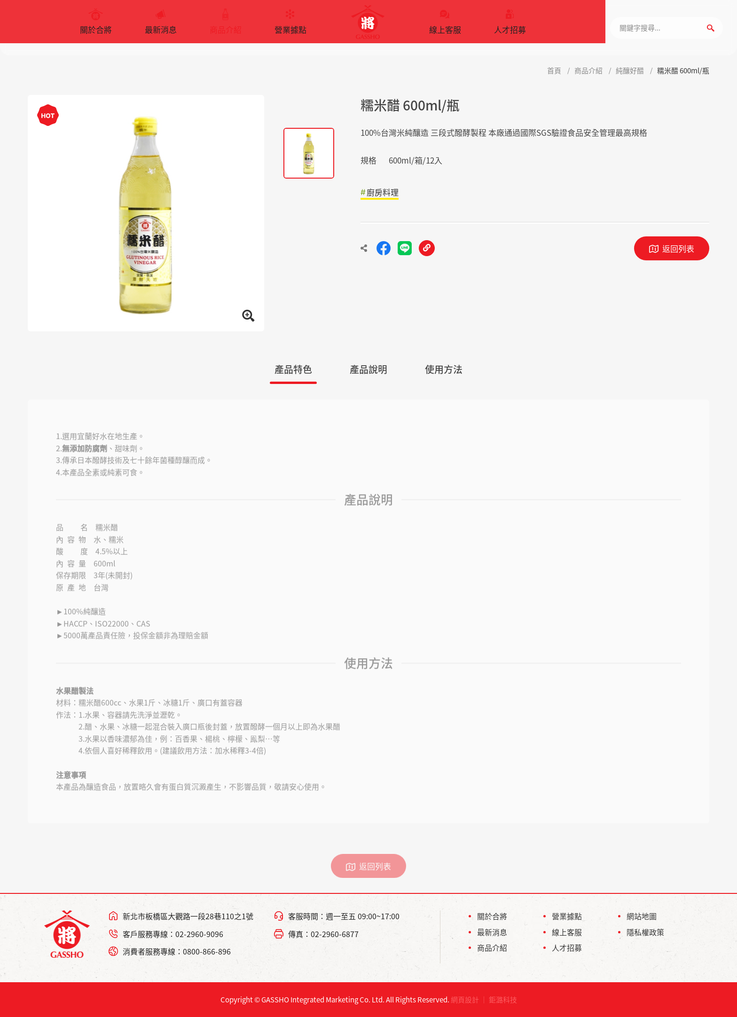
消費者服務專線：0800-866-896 (177, 951)
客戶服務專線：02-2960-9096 (173, 933)
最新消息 (161, 26)
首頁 (554, 70)
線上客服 (445, 26)
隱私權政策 (645, 932)
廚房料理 (383, 192)
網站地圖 (642, 916)
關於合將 (96, 26)
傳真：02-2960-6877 (323, 933)
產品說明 (368, 369)
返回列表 (678, 248)
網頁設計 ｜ (469, 999)
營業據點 (290, 26)
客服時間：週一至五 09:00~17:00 (344, 916)
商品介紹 (226, 26)
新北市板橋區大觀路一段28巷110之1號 (188, 916)
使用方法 (444, 369)
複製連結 (427, 248)
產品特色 (293, 369)
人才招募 (510, 26)
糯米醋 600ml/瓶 (683, 70)
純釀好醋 (630, 70)
